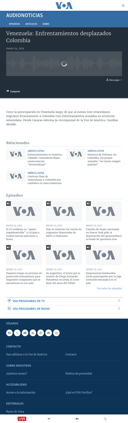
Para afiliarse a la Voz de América (26, 354)
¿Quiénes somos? (16, 373)
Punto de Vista (15, 411)
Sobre (45, 24)
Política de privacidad (78, 373)
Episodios (14, 24)
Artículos (31, 24)
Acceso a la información (20, 392)
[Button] (13, 92)
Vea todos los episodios (109, 288)
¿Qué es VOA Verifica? (78, 392)
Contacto (71, 354)
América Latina (36, 151)
